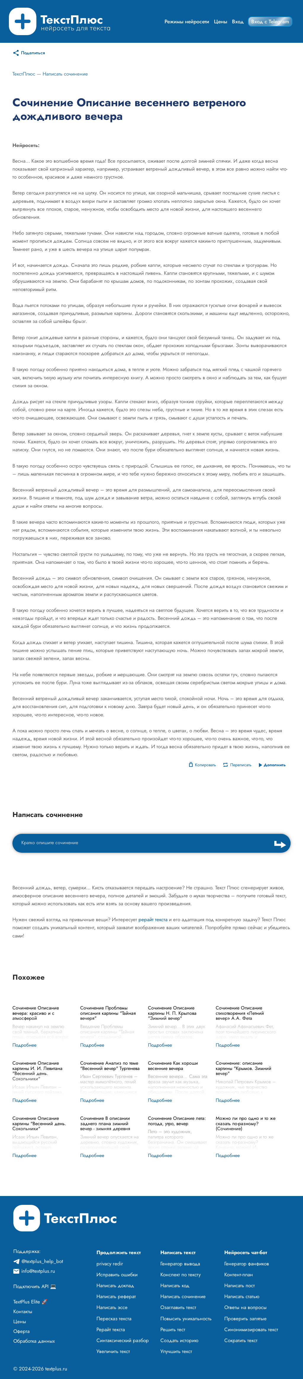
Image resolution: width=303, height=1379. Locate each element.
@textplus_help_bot (42, 1261)
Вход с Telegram (270, 21)
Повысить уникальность (186, 1318)
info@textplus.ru (38, 1271)
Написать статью (242, 1296)
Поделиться (33, 53)
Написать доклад (115, 1285)
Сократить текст (240, 1340)
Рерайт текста (110, 1329)
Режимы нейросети (187, 21)
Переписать (241, 765)
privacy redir (109, 1263)
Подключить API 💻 (34, 1286)
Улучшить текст (176, 1351)
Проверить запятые (245, 1318)
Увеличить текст (113, 1351)
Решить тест (172, 1329)
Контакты (22, 1311)
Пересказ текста (113, 1318)
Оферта (21, 1331)
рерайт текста (152, 919)
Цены (220, 21)
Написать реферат (116, 1296)
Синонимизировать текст (251, 1329)
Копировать (205, 765)
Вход (238, 21)
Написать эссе (112, 1307)
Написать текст (178, 1252)
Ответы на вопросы (245, 1307)
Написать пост (239, 1285)
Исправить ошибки (117, 1274)
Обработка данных (34, 1340)
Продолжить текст (118, 1252)
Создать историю (179, 1340)
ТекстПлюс (23, 73)
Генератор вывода (180, 1263)
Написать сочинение (65, 73)
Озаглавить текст (178, 1307)
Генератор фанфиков (246, 1263)
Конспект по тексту (180, 1274)
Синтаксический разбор (122, 1340)
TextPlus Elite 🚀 (30, 1301)
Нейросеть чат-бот (245, 1252)
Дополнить (275, 765)
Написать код (174, 1285)
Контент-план (238, 1274)
